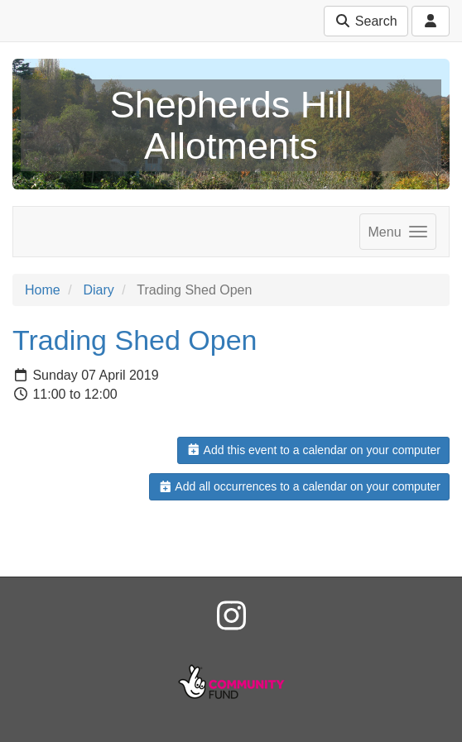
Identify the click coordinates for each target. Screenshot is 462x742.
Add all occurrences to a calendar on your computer (299, 486)
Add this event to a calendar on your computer (313, 450)
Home (42, 290)
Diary (98, 290)
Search (365, 21)
